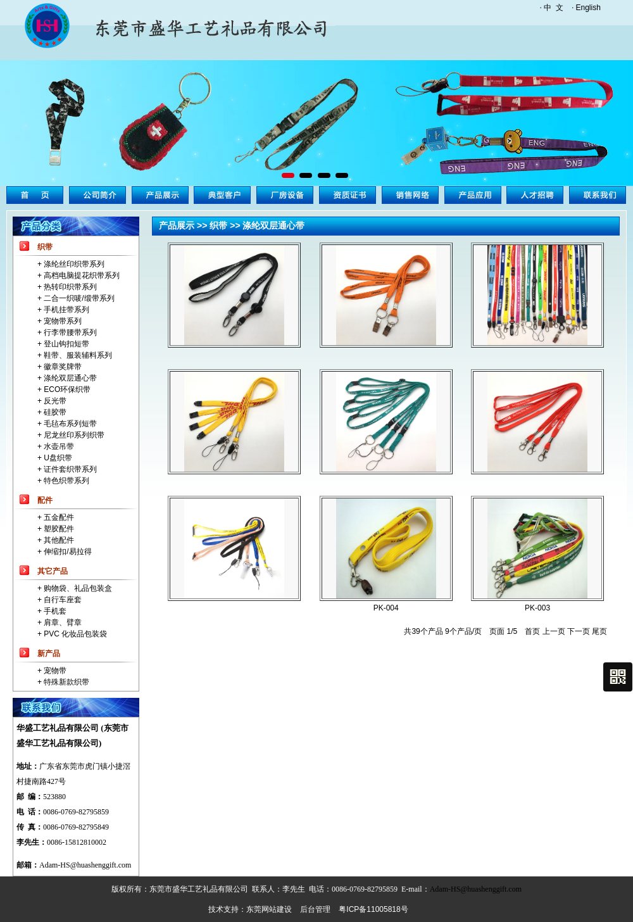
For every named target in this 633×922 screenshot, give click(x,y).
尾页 (599, 631)
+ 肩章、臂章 (59, 622)
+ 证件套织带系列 (67, 469)
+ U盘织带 (54, 457)
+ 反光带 (51, 400)
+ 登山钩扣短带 (63, 343)
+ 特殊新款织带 (63, 682)
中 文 (553, 7)
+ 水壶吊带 (55, 446)
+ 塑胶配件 (55, 528)
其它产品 (52, 571)
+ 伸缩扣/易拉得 (64, 551)
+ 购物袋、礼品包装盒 (74, 588)
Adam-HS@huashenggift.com (85, 865)
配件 (45, 500)
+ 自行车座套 (59, 599)
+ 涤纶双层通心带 (67, 378)
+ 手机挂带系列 (63, 309)
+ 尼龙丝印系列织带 (70, 435)
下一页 (578, 631)
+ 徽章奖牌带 (59, 366)
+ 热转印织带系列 (67, 286)
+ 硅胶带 (51, 412)
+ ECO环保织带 (64, 389)
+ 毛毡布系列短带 (67, 423)
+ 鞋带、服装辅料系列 (74, 355)
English (588, 7)
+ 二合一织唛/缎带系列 (76, 298)
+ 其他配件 (55, 540)
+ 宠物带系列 (59, 321)
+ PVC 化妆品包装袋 (72, 633)
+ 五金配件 (55, 517)
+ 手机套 (51, 611)
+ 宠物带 (51, 670)
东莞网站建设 (269, 909)
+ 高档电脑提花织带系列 (78, 275)
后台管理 (315, 909)
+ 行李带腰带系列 (67, 332)
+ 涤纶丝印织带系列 (70, 264)
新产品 (48, 653)
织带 (45, 247)
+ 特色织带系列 (63, 480)
